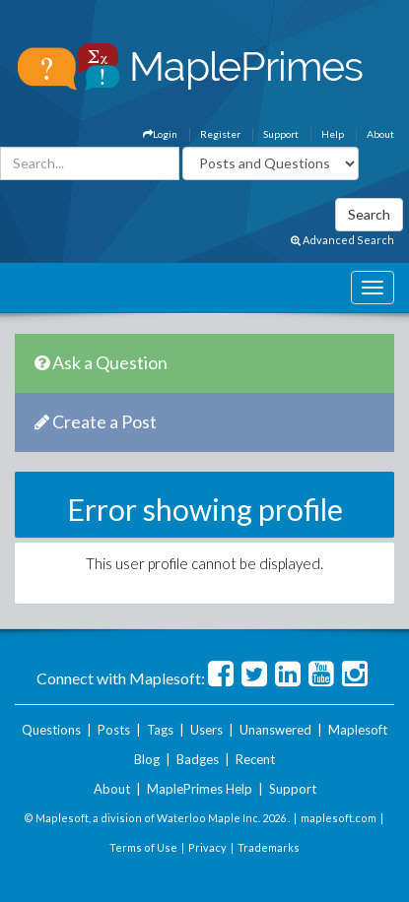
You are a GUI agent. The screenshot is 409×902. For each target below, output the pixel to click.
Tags (160, 730)
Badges (197, 759)
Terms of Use (143, 847)
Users (206, 730)
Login (160, 134)
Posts (114, 730)
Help (332, 134)
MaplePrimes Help (199, 789)
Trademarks (269, 847)
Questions (51, 730)
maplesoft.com (338, 817)
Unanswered (275, 730)
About (380, 134)
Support (281, 134)
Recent (255, 759)
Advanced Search (342, 239)
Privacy (207, 847)
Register (220, 134)
